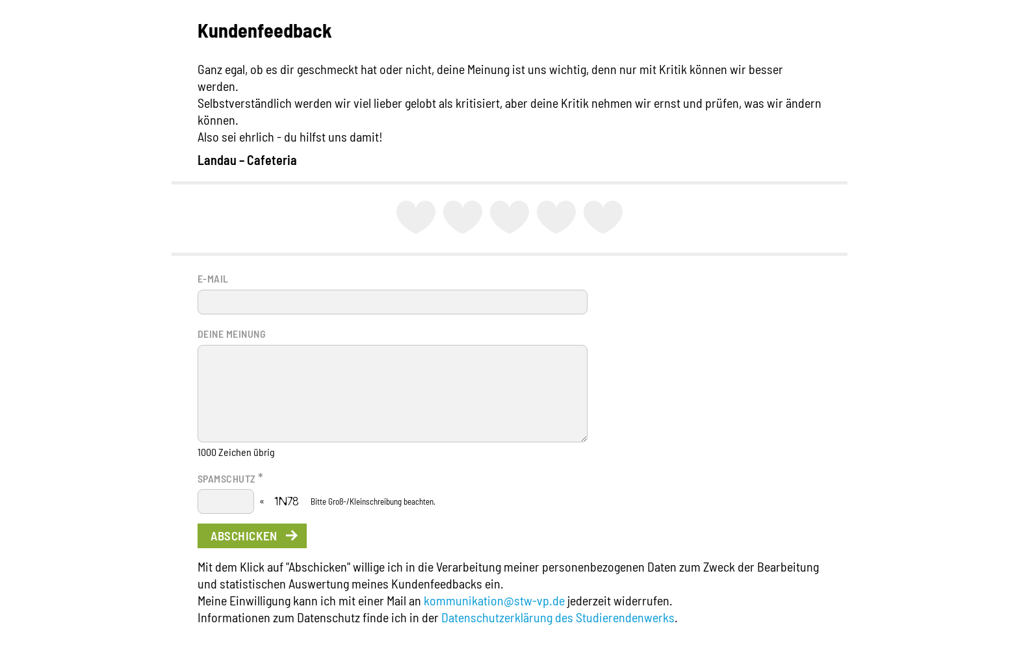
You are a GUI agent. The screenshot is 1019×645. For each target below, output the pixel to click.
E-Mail (213, 278)
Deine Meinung (232, 333)
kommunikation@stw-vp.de (494, 600)
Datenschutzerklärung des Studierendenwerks (558, 617)
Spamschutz (231, 477)
